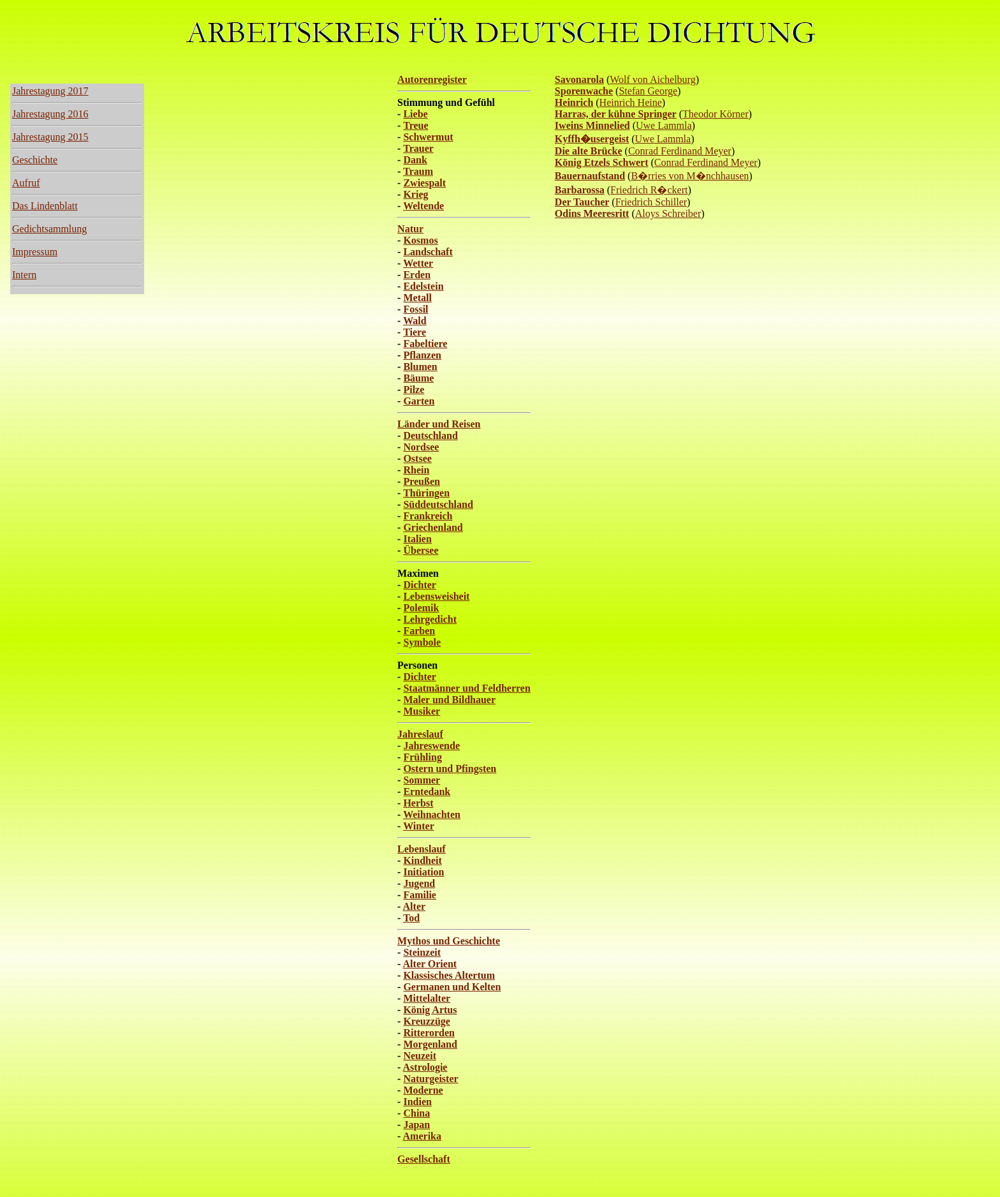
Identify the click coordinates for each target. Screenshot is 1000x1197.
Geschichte (34, 159)
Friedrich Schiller (651, 202)
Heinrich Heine (630, 102)
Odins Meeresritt (592, 213)
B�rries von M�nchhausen (690, 175)
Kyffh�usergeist (592, 138)
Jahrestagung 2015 (50, 136)
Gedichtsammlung (49, 228)
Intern (24, 274)
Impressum (34, 251)
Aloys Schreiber (668, 213)
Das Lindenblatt (45, 205)
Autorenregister (432, 79)
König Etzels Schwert (602, 162)
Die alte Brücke (588, 150)
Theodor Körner (715, 113)
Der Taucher (582, 202)
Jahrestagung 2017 (50, 91)
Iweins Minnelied (592, 125)
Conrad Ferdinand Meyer (680, 150)
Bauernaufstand (590, 175)
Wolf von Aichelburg (652, 79)
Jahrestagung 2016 (50, 113)
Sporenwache (584, 91)
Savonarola (579, 79)
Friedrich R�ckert (649, 189)
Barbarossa (580, 189)
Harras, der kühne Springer (616, 113)
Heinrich (574, 102)
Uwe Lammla (664, 125)
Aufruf (26, 182)
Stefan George (648, 91)
